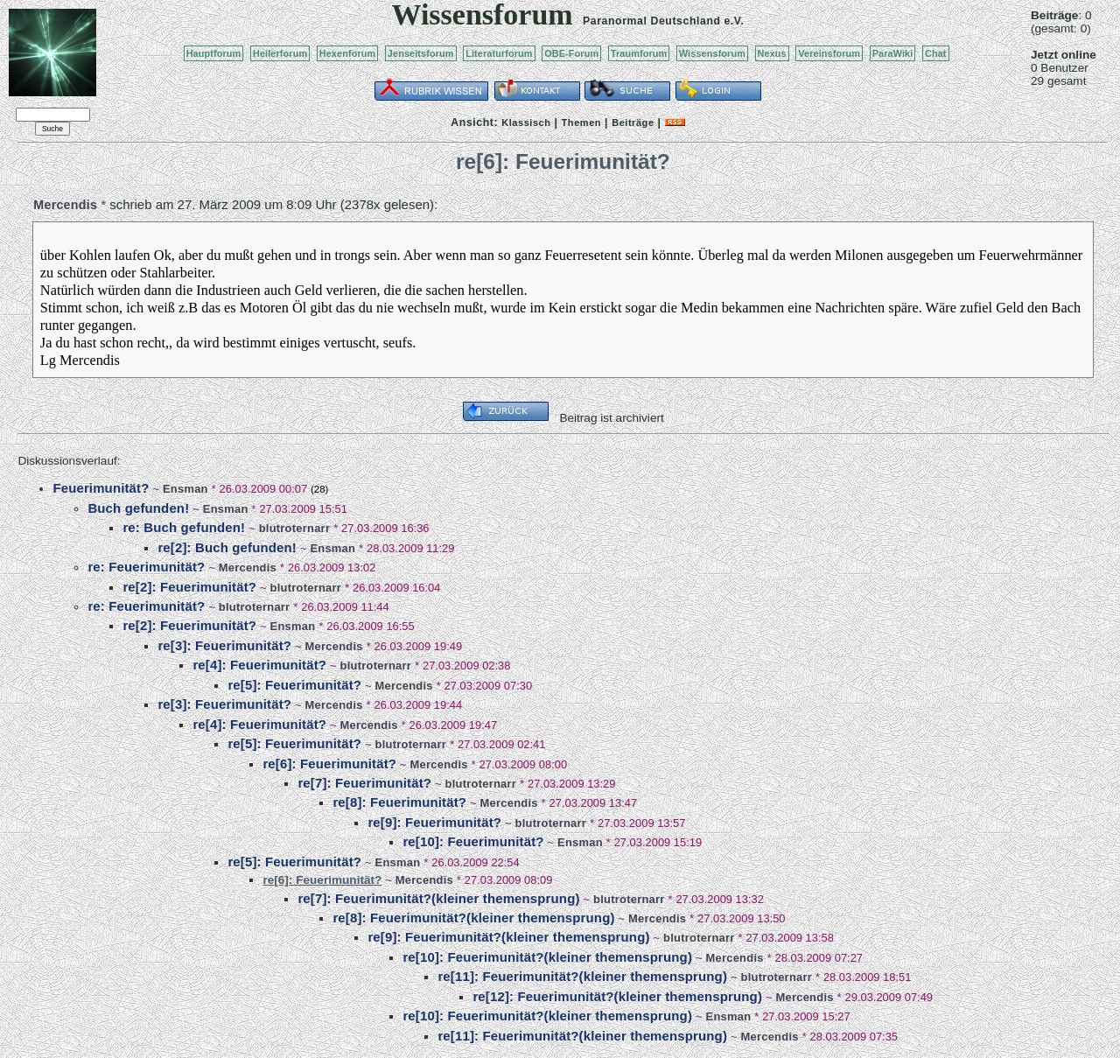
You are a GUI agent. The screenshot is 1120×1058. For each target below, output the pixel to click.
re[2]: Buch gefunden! (227, 547)
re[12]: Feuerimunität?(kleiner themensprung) (617, 996)
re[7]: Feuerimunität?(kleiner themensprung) (438, 898)
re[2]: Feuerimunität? (189, 586)
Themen (581, 122)
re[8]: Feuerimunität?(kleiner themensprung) (473, 917)
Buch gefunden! (138, 508)
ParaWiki (893, 53)
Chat (936, 53)
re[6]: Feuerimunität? (329, 763)
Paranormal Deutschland (652, 21)
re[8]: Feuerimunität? (399, 802)
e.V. (734, 21)
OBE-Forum (571, 53)
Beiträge (633, 122)
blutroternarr (295, 528)
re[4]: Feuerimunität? (259, 664)
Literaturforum (499, 53)
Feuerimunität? (100, 487)
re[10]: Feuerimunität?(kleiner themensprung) (547, 956)
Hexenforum (347, 53)
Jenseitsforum (421, 53)
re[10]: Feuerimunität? (472, 841)
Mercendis (65, 205)
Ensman (185, 488)
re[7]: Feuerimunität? (364, 782)
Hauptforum (214, 53)
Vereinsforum (829, 53)
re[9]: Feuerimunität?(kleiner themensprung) (508, 936)
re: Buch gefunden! (183, 527)
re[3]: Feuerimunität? (224, 645)
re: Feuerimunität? (146, 566)
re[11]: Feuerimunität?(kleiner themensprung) (582, 976)
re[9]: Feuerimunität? (434, 822)
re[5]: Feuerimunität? (294, 684)
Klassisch (525, 122)
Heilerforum (280, 53)
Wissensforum (712, 53)
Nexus (772, 53)
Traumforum (639, 53)
